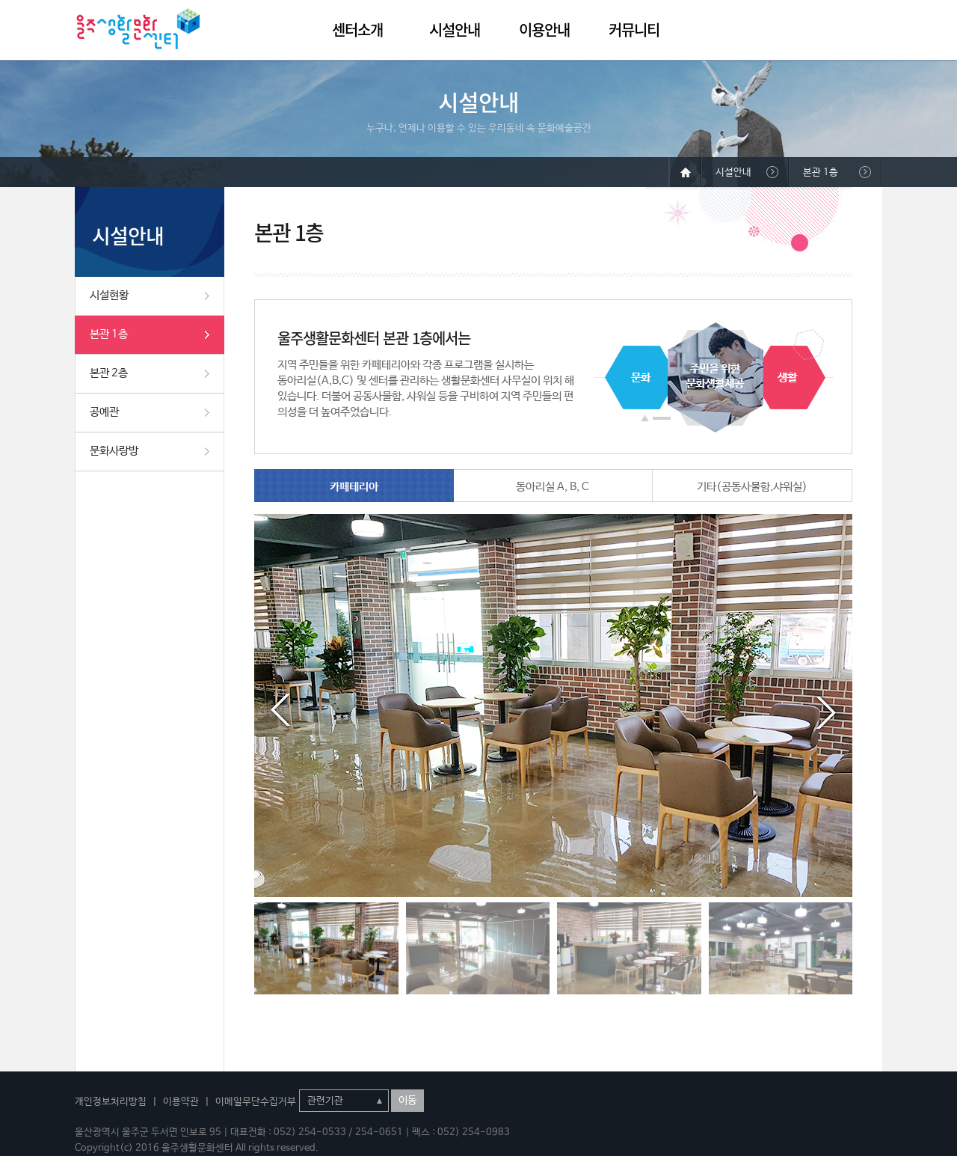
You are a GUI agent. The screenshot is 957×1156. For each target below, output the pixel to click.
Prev (280, 710)
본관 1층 (109, 334)
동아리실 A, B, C (552, 486)
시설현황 (109, 295)
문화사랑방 (114, 450)
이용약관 (181, 1101)
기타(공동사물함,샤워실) (752, 486)
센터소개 (357, 29)
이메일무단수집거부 (255, 1101)
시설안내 (454, 29)
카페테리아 (354, 486)
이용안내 (544, 29)
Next (826, 710)
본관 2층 (109, 373)
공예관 (104, 412)
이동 (407, 1101)
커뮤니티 (634, 29)
